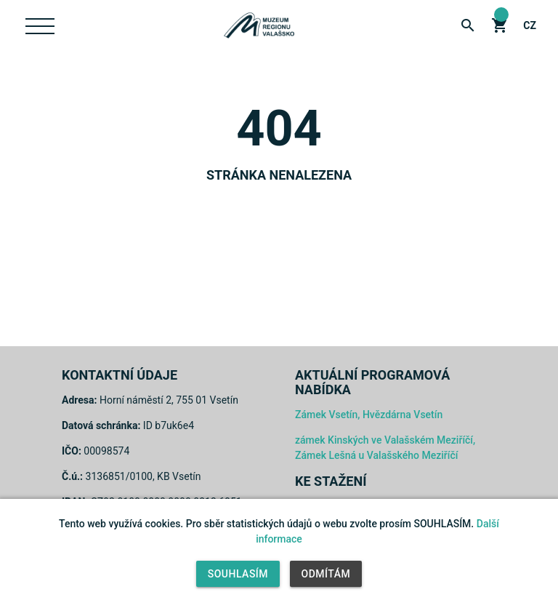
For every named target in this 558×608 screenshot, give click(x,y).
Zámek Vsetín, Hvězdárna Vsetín (368, 414)
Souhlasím (238, 574)
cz (529, 25)
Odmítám (326, 574)
